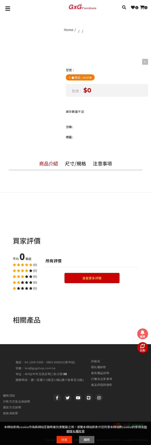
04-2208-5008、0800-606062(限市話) (50, 362)
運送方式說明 (12, 407)
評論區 (95, 361)
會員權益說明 (100, 373)
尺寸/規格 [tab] (75, 163)
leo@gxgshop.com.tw (40, 368)
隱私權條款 (98, 367)
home (68, 29)
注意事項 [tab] (102, 163)
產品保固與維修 (101, 385)
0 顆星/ (80, 77)
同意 (64, 440)
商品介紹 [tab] (48, 163)
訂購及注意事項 (101, 379)
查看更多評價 (92, 278)
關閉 (87, 440)
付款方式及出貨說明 (16, 401)
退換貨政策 (10, 413)
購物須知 (9, 396)
